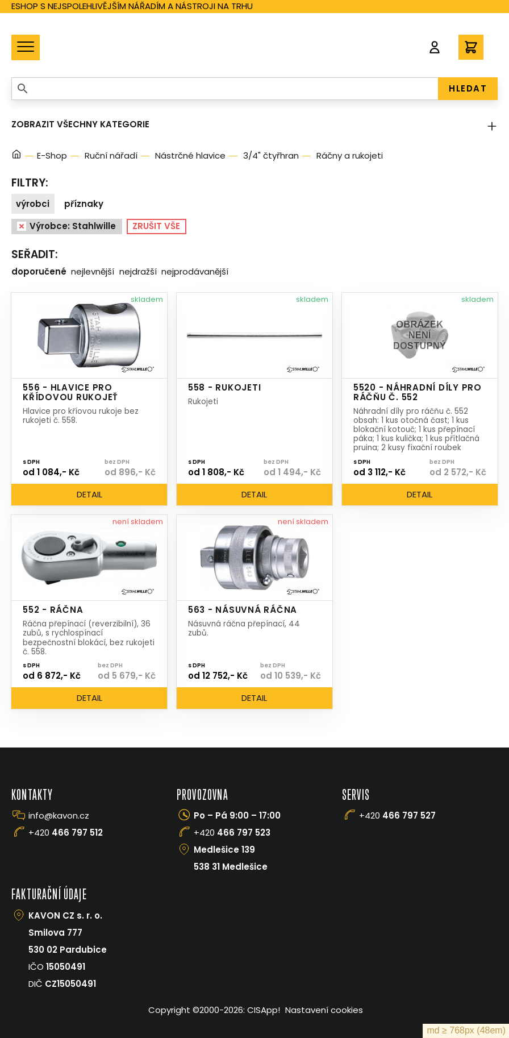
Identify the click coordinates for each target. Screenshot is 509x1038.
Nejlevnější (92, 271)
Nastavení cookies (324, 1010)
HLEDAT (468, 88)
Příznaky (83, 204)
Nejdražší (138, 271)
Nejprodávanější (194, 271)
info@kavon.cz (58, 815)
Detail (89, 494)
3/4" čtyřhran (271, 155)
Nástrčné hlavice (190, 155)
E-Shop (52, 155)
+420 (65, 832)
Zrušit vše (156, 226)
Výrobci (32, 204)
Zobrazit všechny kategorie (254, 124)
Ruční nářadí (111, 155)
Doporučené (38, 271)
